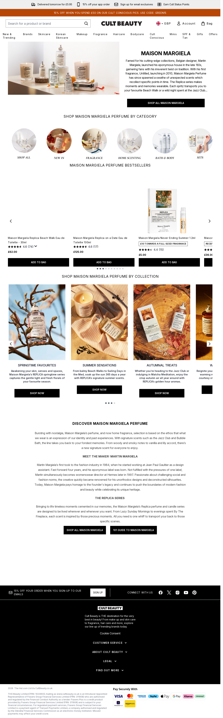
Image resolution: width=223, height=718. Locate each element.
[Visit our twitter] (169, 617)
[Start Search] (86, 23)
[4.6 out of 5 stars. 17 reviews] (85, 247)
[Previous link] (11, 344)
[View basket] (207, 23)
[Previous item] (11, 221)
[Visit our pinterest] (194, 617)
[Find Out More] (110, 695)
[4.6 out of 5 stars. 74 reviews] (20, 247)
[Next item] (209, 221)
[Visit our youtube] (186, 617)
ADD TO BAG (38, 262)
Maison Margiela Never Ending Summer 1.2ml (167, 237)
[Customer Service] (110, 667)
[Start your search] (48, 23)
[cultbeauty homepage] (122, 23)
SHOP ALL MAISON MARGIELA (166, 102)
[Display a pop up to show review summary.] (36, 246)
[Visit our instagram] (177, 617)
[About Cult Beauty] (110, 676)
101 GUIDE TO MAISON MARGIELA (133, 603)
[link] (186, 23)
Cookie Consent (110, 658)
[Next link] (209, 344)
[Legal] (110, 685)
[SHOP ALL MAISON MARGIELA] (63, 76)
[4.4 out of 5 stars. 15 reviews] (151, 250)
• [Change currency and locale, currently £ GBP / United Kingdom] (163, 23)
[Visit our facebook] (160, 617)
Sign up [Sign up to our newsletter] (98, 617)
